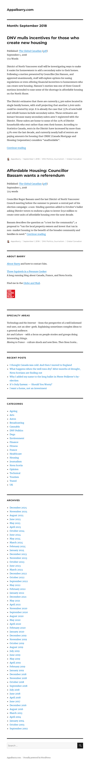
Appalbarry (16, 159)
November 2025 (18, 511)
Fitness (14, 446)
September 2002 (19, 728)
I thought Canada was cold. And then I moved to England (41, 365)
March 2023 (16, 569)
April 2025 (15, 527)
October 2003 (17, 724)
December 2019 (18, 635)
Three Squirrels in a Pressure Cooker (27, 271)
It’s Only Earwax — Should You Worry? (31, 384)
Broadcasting (17, 422)
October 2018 (17, 682)
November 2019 (18, 639)
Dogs (12, 434)
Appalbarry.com (20, 10)
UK (11, 484)
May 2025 (15, 523)
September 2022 (19, 581)
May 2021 (15, 600)
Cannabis (15, 426)
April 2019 (15, 662)
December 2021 (18, 596)
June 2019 (15, 655)
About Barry (13, 263)
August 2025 (16, 515)
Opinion (14, 469)
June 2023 (15, 565)
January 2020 (17, 631)
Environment (17, 438)
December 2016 (18, 705)
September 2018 (18, 686)
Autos (13, 418)
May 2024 (15, 538)
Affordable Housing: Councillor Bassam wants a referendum (37, 173)
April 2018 (15, 697)
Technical (15, 473)
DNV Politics (47, 159)
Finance (14, 442)
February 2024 (18, 546)
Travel (13, 481)
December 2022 (18, 573)
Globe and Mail (31, 283)
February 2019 (17, 666)
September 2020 (19, 612)
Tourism (14, 477)
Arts (12, 415)
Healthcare (16, 453)
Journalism (59, 159)
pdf (45, 51)
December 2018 (18, 674)
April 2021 (15, 604)
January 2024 (17, 550)
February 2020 (18, 627)
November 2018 (18, 678)
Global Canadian (74, 159)
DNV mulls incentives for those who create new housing (43, 40)
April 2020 (15, 623)
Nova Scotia (16, 465)
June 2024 (15, 534)
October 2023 (17, 561)
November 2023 (18, 558)
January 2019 (17, 670)
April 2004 (15, 717)
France (13, 449)
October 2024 (17, 530)
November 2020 (18, 608)
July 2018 (14, 689)
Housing (14, 457)
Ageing (13, 411)
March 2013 (16, 713)
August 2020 (16, 616)
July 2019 (15, 651)
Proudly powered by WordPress (37, 757)
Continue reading (16, 147)
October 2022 (17, 577)
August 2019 (16, 647)
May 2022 (15, 585)
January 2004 (17, 720)
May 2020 (15, 620)
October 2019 (17, 643)
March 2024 (16, 542)
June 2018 (15, 693)
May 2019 (15, 658)
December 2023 (18, 554)
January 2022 (17, 592)
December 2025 (18, 507)
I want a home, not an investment (28, 388)
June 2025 (15, 519)
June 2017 (15, 701)
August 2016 (16, 709)
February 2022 (18, 589)
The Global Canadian (30, 51)
